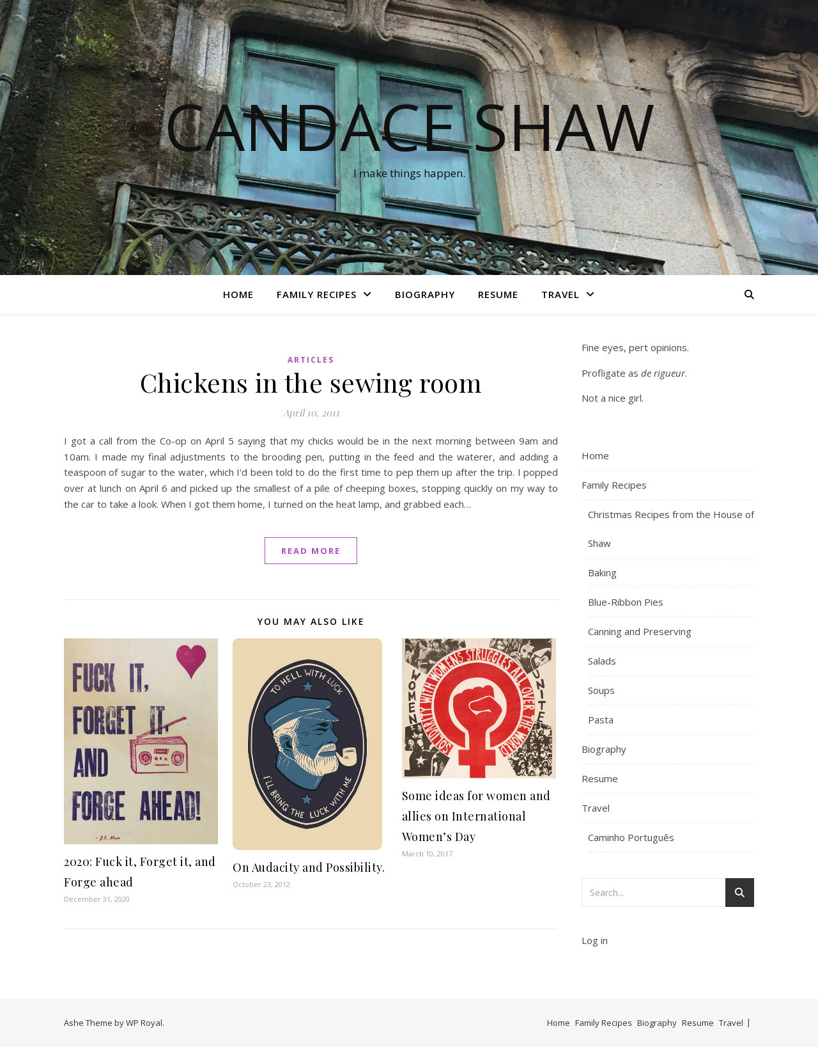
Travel (560, 294)
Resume (498, 294)
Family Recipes (317, 294)
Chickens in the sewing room (311, 382)
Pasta (601, 719)
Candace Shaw (409, 126)
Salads (602, 660)
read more (311, 550)
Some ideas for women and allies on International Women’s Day (476, 816)
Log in (595, 940)
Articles (311, 359)
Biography (425, 294)
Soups (601, 690)
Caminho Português (631, 837)
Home (238, 294)
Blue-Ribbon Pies (625, 601)
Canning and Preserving (639, 631)
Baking (602, 572)
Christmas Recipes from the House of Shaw (671, 528)
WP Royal (144, 1022)
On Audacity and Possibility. (309, 867)
